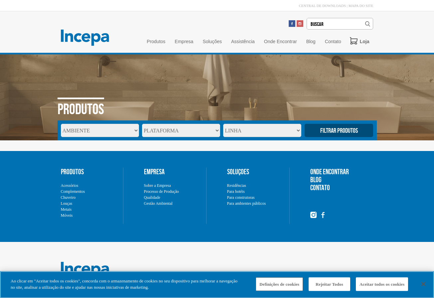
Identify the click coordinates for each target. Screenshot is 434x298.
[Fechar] (423, 286)
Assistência (243, 41)
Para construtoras (241, 197)
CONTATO (320, 187)
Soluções (212, 41)
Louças (66, 203)
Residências (236, 185)
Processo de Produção (161, 191)
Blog (311, 41)
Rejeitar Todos (329, 286)
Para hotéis (236, 191)
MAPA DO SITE (361, 6)
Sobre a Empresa (157, 185)
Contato (333, 41)
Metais (66, 209)
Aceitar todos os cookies (382, 286)
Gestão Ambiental (158, 203)
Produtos (156, 41)
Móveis (67, 215)
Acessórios (69, 185)
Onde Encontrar (280, 41)
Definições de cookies (279, 286)
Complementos (73, 191)
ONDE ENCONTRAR (329, 172)
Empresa (184, 41)
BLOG (316, 180)
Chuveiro (68, 197)
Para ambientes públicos (246, 203)
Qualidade (152, 197)
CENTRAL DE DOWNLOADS (322, 6)
